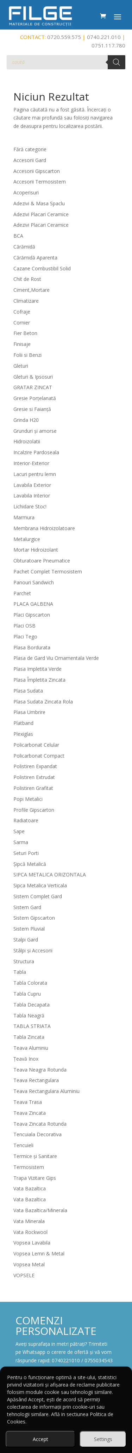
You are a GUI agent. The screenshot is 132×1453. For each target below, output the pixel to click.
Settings (103, 1439)
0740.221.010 (104, 36)
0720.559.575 (64, 36)
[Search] (116, 62)
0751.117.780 (108, 45)
